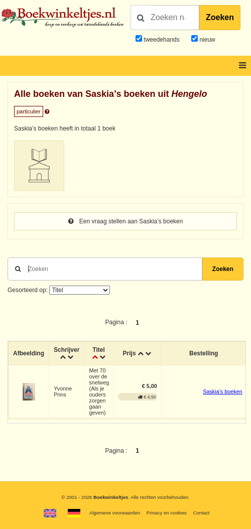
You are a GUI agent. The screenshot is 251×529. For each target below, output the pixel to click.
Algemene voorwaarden (114, 512)
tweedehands (161, 39)
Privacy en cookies (167, 512)
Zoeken (220, 17)
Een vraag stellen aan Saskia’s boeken (125, 221)
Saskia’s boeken (222, 391)
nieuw (206, 39)
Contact (201, 512)
